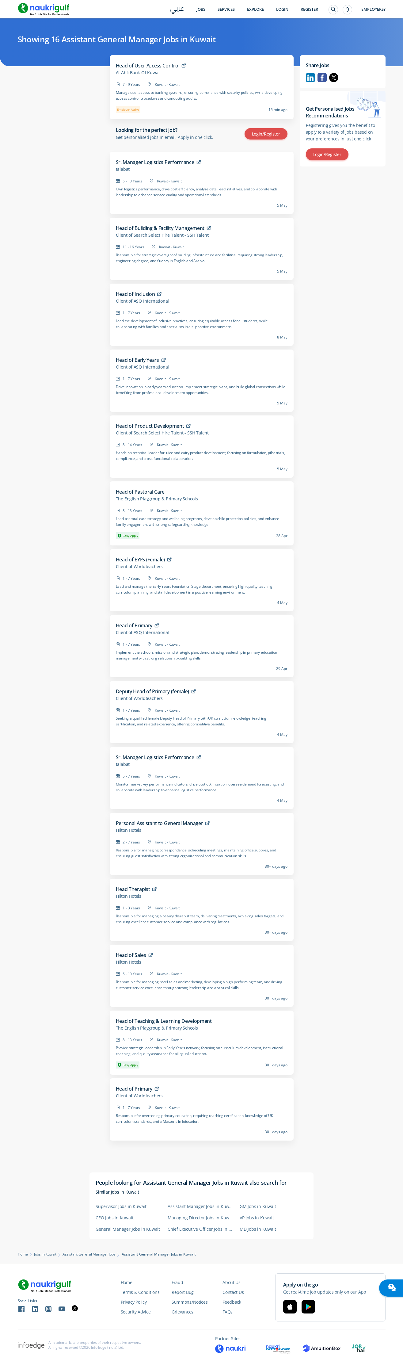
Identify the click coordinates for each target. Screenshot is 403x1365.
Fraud (177, 1282)
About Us (231, 1282)
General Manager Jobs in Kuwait (128, 1229)
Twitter (333, 77)
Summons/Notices (190, 1302)
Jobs (200, 9)
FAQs (227, 1312)
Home (23, 1254)
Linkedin (310, 77)
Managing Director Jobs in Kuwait (201, 1218)
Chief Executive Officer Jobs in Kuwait (201, 1229)
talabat (123, 169)
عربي (177, 9)
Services (226, 9)
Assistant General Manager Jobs (89, 1254)
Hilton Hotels (128, 830)
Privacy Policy (134, 1302)
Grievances (182, 1312)
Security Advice (136, 1312)
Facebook (322, 77)
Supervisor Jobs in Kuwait (121, 1206)
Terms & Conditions (140, 1292)
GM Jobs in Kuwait (258, 1206)
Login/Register (266, 134)
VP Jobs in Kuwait (257, 1218)
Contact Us (233, 1292)
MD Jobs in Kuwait (258, 1229)
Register (309, 9)
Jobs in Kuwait (45, 1254)
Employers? (373, 9)
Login (282, 9)
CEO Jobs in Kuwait (114, 1218)
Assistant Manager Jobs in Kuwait (201, 1206)
